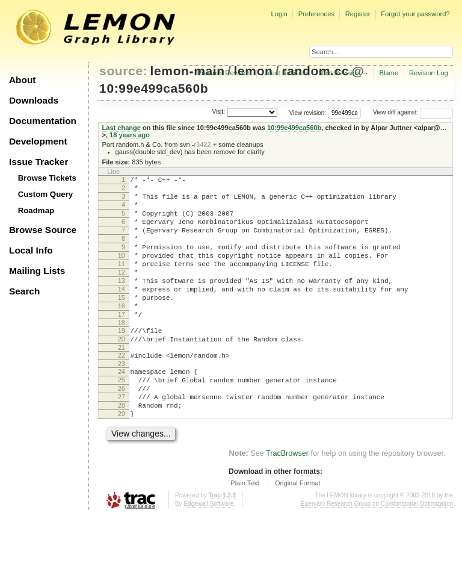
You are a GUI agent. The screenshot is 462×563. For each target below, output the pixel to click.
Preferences (316, 13)
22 (121, 389)
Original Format (298, 529)
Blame (388, 72)
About (22, 80)
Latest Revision (285, 72)
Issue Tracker (38, 162)
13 (121, 302)
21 (121, 381)
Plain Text (244, 529)
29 (121, 458)
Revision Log (428, 72)
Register (358, 13)
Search (24, 291)
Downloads (33, 100)
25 (121, 417)
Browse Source (42, 230)
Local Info (31, 250)
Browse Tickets (47, 177)
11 (121, 281)
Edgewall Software (208, 550)
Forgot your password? (415, 13)
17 (121, 343)
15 (121, 322)
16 (121, 333)
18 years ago (129, 134)
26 (121, 428)
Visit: (218, 111)
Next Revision (339, 72)
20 (121, 371)
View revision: (308, 112)
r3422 (202, 144)
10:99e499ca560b (153, 88)
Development (38, 141)
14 (121, 312)
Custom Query (45, 194)
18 (121, 353)
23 (121, 399)
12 (121, 292)
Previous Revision (224, 72)
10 (121, 271)
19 (121, 361)
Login (279, 13)
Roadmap (36, 210)
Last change (121, 127)
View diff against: (413, 112)
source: (123, 71)
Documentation (42, 121)
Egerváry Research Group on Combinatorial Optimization (377, 550)
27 (121, 438)
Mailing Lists (37, 271)
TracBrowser (287, 500)
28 (121, 448)
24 (121, 407)
